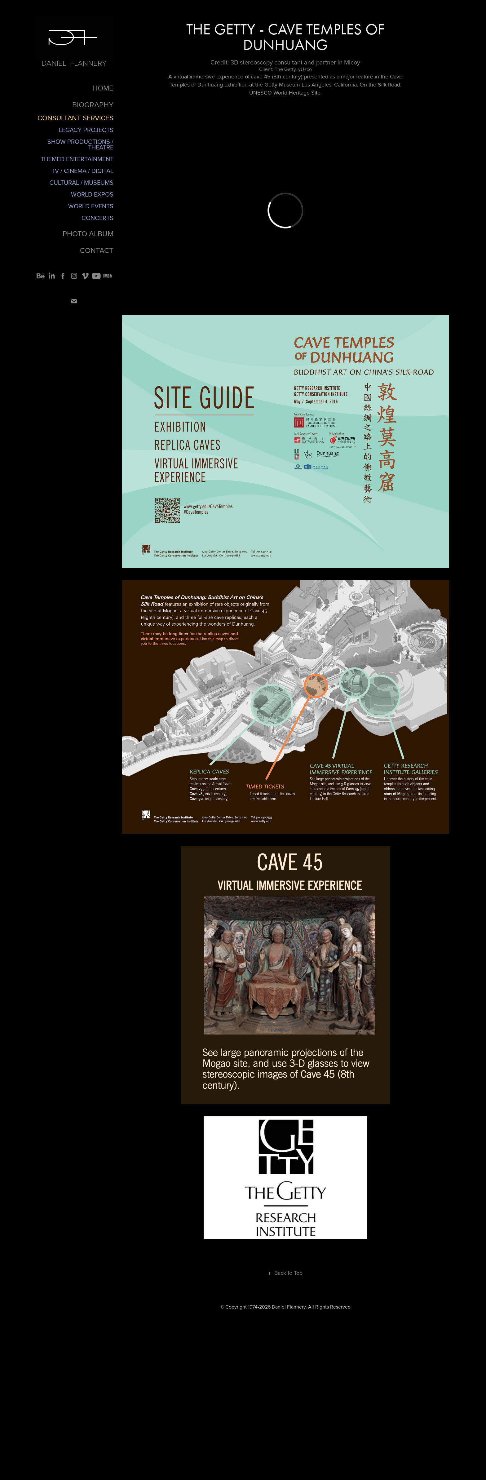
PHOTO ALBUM (88, 233)
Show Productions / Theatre (80, 144)
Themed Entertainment (77, 158)
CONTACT (96, 250)
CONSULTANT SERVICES (75, 117)
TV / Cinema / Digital (82, 170)
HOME (102, 87)
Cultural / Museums (81, 182)
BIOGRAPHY (92, 104)
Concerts (97, 217)
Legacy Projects (86, 129)
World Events (90, 206)
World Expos (92, 194)
